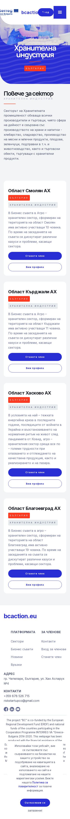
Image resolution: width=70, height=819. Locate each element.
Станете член (35, 255)
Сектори (17, 641)
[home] (21, 12)
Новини (17, 657)
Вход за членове (53, 649)
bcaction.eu (20, 616)
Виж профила (35, 267)
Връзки (16, 664)
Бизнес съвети (22, 649)
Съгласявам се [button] (35, 802)
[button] (60, 12)
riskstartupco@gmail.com (21, 700)
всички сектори (35, 36)
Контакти (48, 641)
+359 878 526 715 (16, 696)
